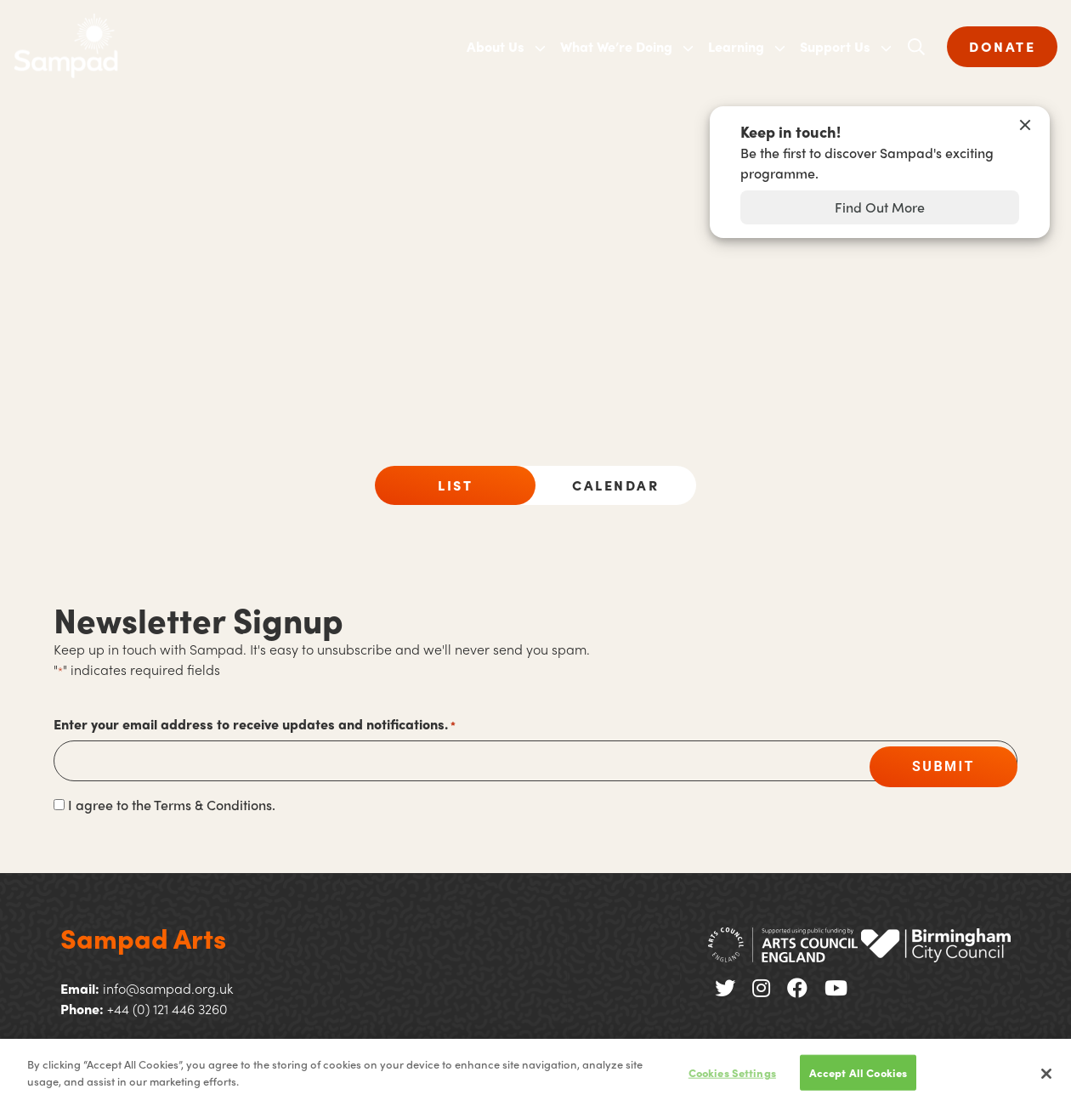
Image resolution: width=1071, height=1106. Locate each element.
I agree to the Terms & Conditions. (171, 804)
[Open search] (916, 46)
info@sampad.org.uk (168, 988)
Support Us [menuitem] (835, 46)
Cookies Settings (732, 1078)
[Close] (1046, 1079)
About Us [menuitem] (495, 46)
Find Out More (880, 207)
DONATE (1002, 46)
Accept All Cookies (858, 1078)
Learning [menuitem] (736, 46)
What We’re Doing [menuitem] (616, 46)
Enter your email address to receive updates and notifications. (255, 725)
